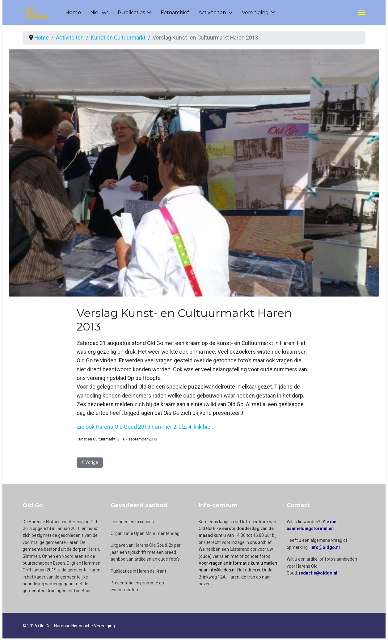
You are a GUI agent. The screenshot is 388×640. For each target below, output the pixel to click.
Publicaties (131, 12)
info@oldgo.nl (325, 548)
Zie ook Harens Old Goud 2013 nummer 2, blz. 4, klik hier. (145, 428)
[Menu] (361, 12)
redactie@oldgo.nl (318, 574)
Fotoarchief (175, 12)
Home (73, 12)
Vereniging (255, 12)
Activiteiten (212, 12)
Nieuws (99, 12)
